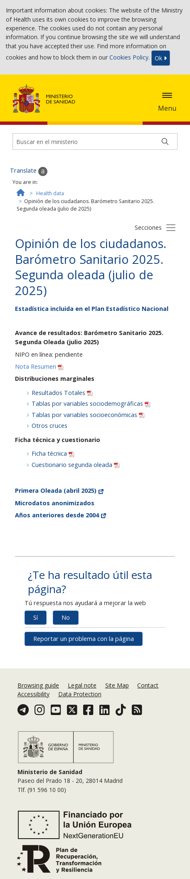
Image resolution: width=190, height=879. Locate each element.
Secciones (148, 227)
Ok (161, 58)
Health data (50, 193)
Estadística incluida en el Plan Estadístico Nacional (91, 309)
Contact (147, 685)
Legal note (82, 685)
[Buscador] (95, 141)
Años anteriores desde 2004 (60, 515)
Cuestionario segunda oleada (75, 465)
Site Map (117, 685)
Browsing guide (38, 685)
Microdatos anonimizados (54, 503)
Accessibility (33, 694)
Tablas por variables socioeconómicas (88, 415)
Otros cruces (49, 426)
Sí (35, 617)
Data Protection (79, 694)
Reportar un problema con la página (83, 639)
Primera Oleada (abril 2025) (59, 490)
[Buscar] (165, 141)
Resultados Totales (62, 393)
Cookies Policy (128, 58)
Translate (28, 171)
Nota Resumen (39, 366)
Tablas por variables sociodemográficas (91, 403)
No (66, 617)
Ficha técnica (53, 453)
